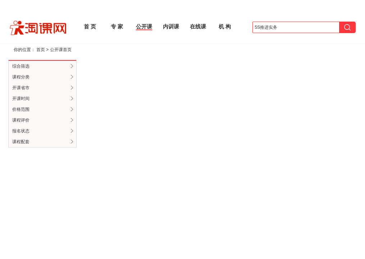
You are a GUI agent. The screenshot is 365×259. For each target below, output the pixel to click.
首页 (40, 49)
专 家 (117, 26)
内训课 (171, 26)
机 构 (225, 26)
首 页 (90, 26)
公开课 (144, 26)
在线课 (198, 26)
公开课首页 (61, 49)
